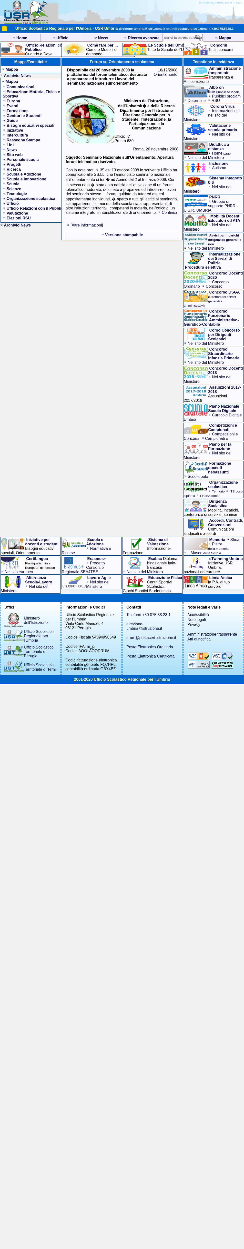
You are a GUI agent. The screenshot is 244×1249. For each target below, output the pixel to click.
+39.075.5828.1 (223, 28)
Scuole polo (198, 476)
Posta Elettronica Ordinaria (149, 647)
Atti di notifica (199, 639)
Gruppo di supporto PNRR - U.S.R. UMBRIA (211, 205)
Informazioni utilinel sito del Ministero (212, 115)
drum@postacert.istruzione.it (188, 28)
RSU (216, 100)
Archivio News (17, 76)
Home (221, 153)
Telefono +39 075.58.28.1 (148, 615)
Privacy (193, 624)
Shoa (234, 540)
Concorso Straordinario (203, 288)
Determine (197, 100)
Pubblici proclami (227, 96)
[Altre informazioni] (87, 225)
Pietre (218, 546)
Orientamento (165, 74)
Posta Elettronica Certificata (150, 656)
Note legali (196, 620)
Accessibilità (198, 615)
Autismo (219, 168)
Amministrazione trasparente (212, 634)
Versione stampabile (124, 235)
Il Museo (204, 553)
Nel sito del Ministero (206, 158)
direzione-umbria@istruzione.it (142, 28)
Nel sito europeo (19, 572)
